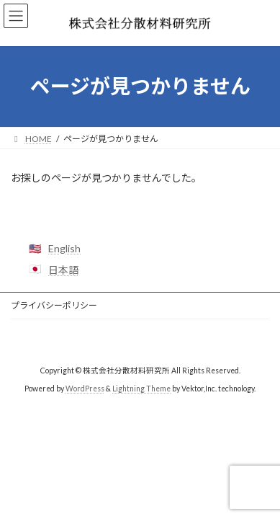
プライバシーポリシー (54, 305)
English (64, 248)
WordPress (85, 388)
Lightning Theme (141, 388)
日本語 (63, 270)
